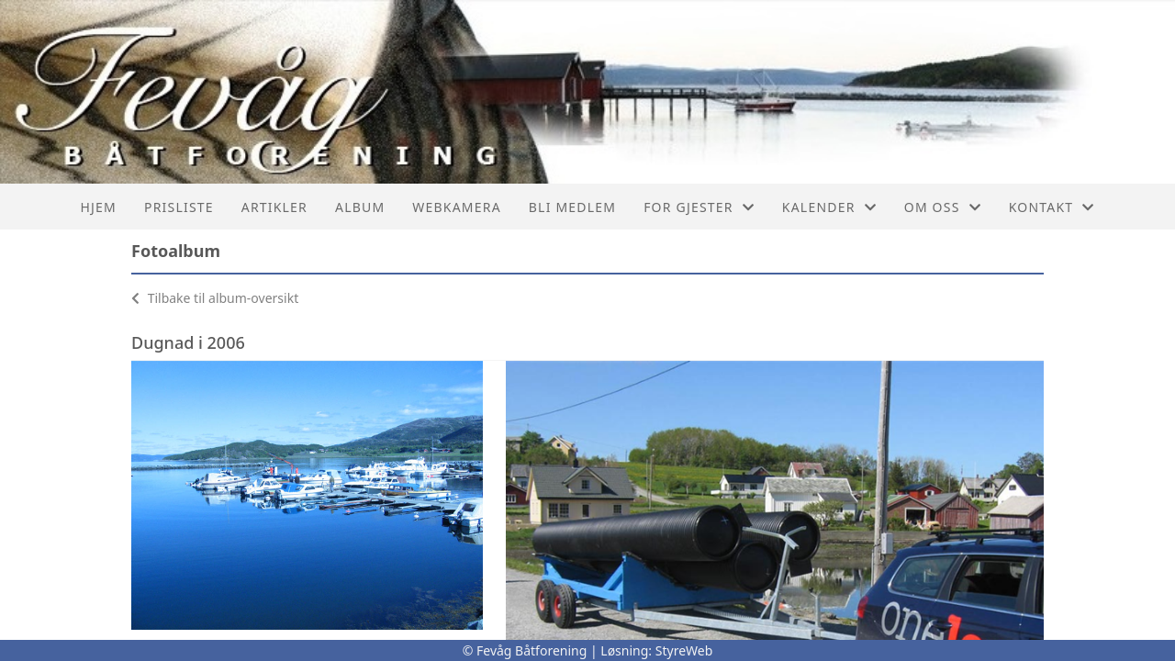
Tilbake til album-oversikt (214, 298)
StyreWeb (684, 650)
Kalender (829, 207)
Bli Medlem (572, 207)
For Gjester (699, 207)
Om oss (942, 207)
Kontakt (1052, 207)
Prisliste (179, 207)
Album (360, 207)
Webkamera (456, 207)
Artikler (274, 207)
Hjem (99, 207)
